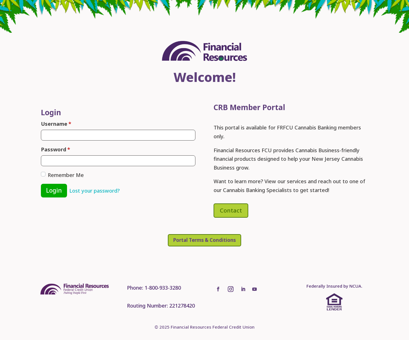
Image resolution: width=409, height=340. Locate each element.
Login (54, 190)
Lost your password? (94, 190)
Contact (231, 210)
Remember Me (66, 175)
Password (55, 149)
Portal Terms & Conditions (204, 240)
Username (56, 123)
